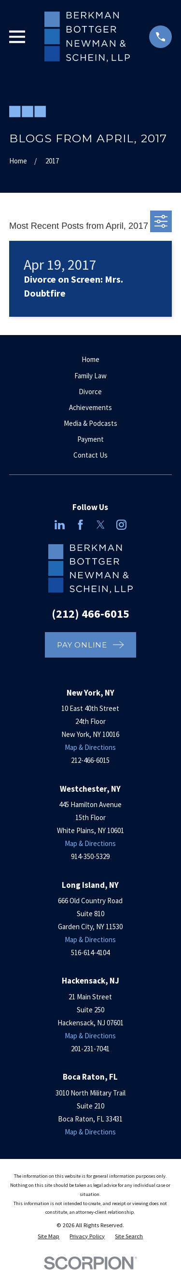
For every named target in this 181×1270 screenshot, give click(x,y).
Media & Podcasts (90, 423)
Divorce (90, 391)
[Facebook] (80, 525)
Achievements (90, 407)
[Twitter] (101, 525)
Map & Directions (90, 747)
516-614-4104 (90, 952)
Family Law (90, 375)
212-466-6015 (90, 760)
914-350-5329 (90, 856)
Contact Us (90, 455)
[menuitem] (48, 1236)
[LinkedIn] (60, 525)
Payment (90, 439)
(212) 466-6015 (90, 613)
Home (90, 359)
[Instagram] (121, 525)
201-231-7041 (90, 1048)
